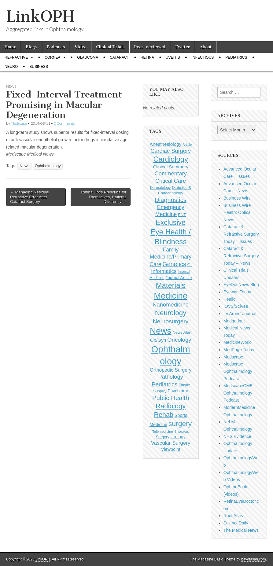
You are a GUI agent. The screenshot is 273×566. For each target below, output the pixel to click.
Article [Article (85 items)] (187, 144)
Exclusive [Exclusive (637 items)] (171, 222)
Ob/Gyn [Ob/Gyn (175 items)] (158, 340)
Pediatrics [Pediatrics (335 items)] (165, 384)
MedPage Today (238, 349)
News (11, 86)
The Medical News (241, 530)
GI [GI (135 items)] (189, 265)
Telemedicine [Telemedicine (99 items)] (162, 431)
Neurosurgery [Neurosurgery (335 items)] (171, 321)
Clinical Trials (110, 47)
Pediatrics (236, 57)
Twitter (182, 47)
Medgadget (234, 320)
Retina (147, 57)
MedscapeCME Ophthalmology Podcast (238, 392)
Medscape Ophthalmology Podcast (237, 371)
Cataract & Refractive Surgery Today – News (241, 255)
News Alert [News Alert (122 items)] (181, 332)
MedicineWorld (237, 342)
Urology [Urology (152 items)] (178, 436)
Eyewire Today (237, 291)
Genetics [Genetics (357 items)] (174, 264)
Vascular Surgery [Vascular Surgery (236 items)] (170, 443)
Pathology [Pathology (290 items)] (170, 376)
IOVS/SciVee (235, 306)
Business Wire (237, 198)
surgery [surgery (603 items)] (180, 424)
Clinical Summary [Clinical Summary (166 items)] (170, 166)
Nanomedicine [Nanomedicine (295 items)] (171, 304)
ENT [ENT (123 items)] (182, 214)
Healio (229, 299)
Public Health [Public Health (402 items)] (170, 398)
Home (10, 47)
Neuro (11, 66)
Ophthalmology (48, 166)
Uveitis (173, 57)
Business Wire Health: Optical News (237, 212)
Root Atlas (233, 515)
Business (38, 66)
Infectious (203, 57)
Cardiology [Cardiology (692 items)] (170, 159)
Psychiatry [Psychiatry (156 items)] (178, 390)
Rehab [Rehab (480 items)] (163, 414)
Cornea (52, 57)
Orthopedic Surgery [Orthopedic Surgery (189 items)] (170, 370)
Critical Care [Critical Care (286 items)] (170, 181)
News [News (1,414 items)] (160, 331)
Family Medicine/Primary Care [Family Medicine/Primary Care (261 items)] (170, 257)
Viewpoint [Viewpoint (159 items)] (170, 449)
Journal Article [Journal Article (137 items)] (179, 277)
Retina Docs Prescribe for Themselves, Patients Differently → (103, 197)
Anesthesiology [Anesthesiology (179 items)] (165, 144)
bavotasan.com (253, 559)
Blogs (31, 47)
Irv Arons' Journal (239, 313)
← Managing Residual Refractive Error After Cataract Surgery (29, 197)
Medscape (19, 123)
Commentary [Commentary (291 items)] (170, 173)
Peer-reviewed (149, 47)
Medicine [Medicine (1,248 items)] (170, 295)
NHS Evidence (237, 436)
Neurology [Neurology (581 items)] (170, 313)
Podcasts (56, 47)
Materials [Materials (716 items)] (170, 285)
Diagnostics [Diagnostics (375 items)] (170, 200)
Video (81, 47)
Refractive (16, 57)
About (206, 47)
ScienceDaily (235, 522)
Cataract (119, 57)
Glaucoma (87, 57)
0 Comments (64, 123)
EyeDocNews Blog (241, 284)
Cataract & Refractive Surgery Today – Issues (241, 234)
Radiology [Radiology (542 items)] (171, 406)
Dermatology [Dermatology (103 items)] (160, 188)
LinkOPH (40, 16)
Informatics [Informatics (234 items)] (163, 271)
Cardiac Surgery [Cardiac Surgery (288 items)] (170, 151)
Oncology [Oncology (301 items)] (179, 339)
